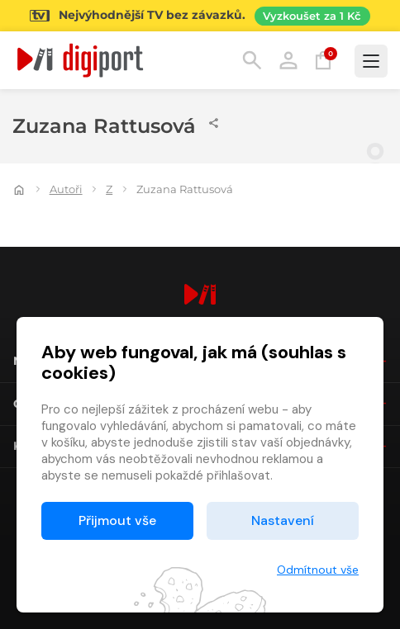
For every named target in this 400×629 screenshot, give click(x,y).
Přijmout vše (117, 520)
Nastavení (282, 520)
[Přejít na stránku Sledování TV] (200, 15)
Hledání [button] (252, 60)
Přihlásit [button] (288, 60)
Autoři (66, 189)
